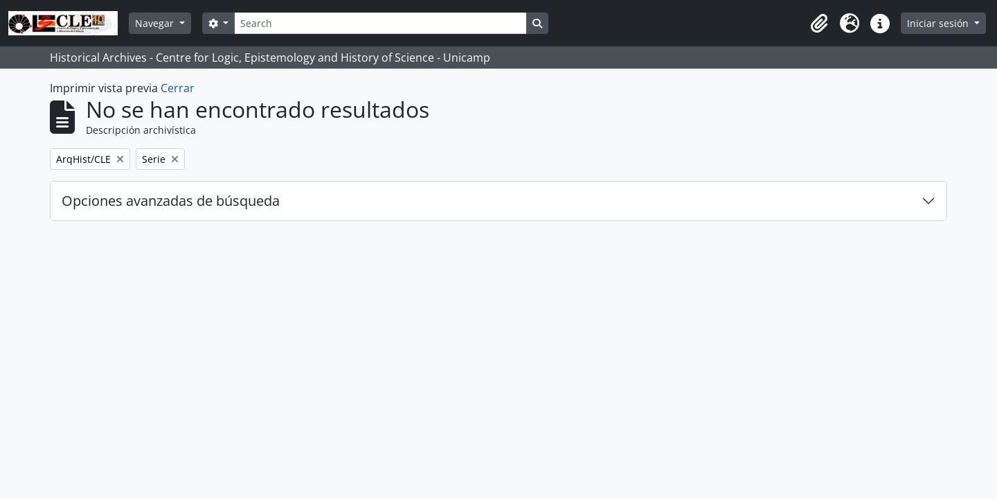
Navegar (156, 23)
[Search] (380, 23)
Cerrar (178, 88)
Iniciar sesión (939, 23)
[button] (819, 23)
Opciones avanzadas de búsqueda (171, 200)
